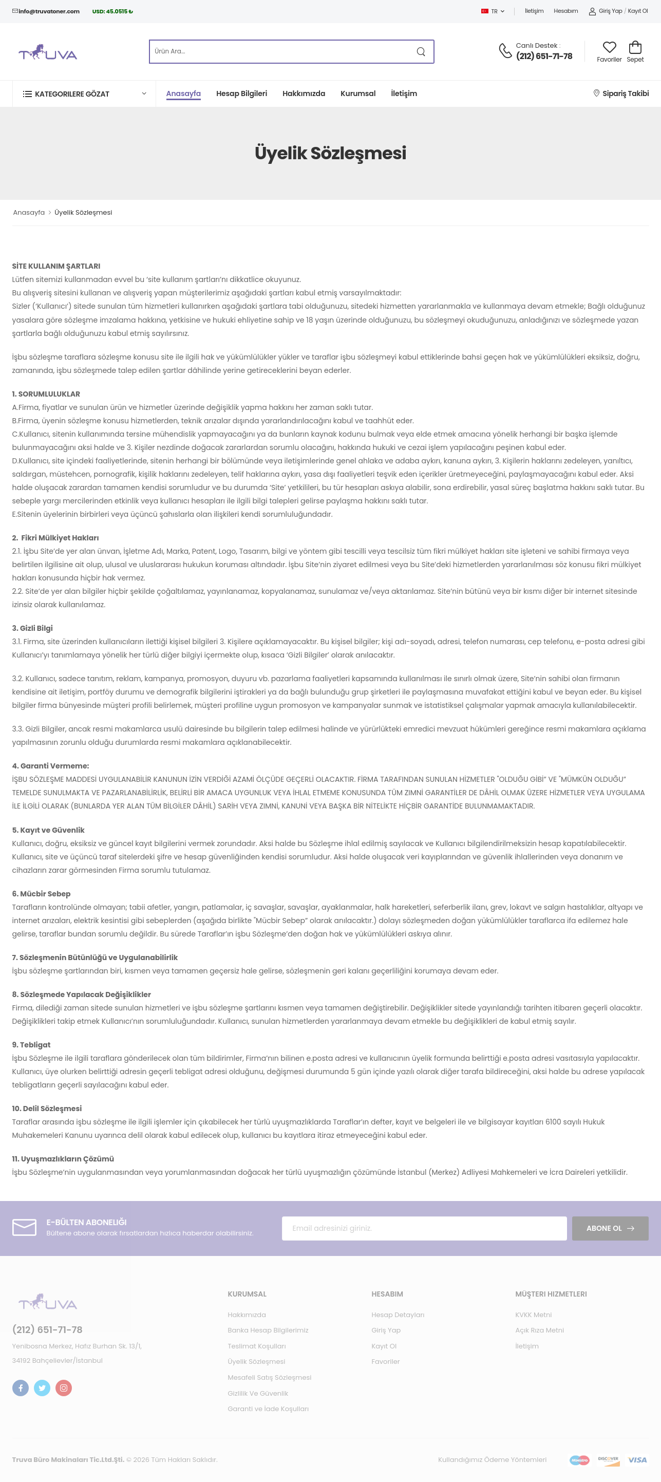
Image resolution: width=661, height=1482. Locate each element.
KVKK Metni (533, 1315)
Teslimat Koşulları (257, 1346)
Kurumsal (358, 93)
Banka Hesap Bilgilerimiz (268, 1330)
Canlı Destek (537, 45)
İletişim (534, 11)
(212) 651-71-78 (544, 56)
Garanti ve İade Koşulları (268, 1409)
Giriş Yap (605, 11)
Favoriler (385, 1361)
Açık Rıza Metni (539, 1330)
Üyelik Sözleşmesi (256, 1361)
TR (489, 11)
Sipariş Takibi (621, 93)
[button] (84, 94)
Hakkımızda (303, 93)
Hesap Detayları (397, 1315)
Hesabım (566, 11)
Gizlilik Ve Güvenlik (258, 1393)
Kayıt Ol (638, 11)
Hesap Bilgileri (241, 93)
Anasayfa (183, 93)
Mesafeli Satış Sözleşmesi (269, 1377)
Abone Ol (604, 1228)
